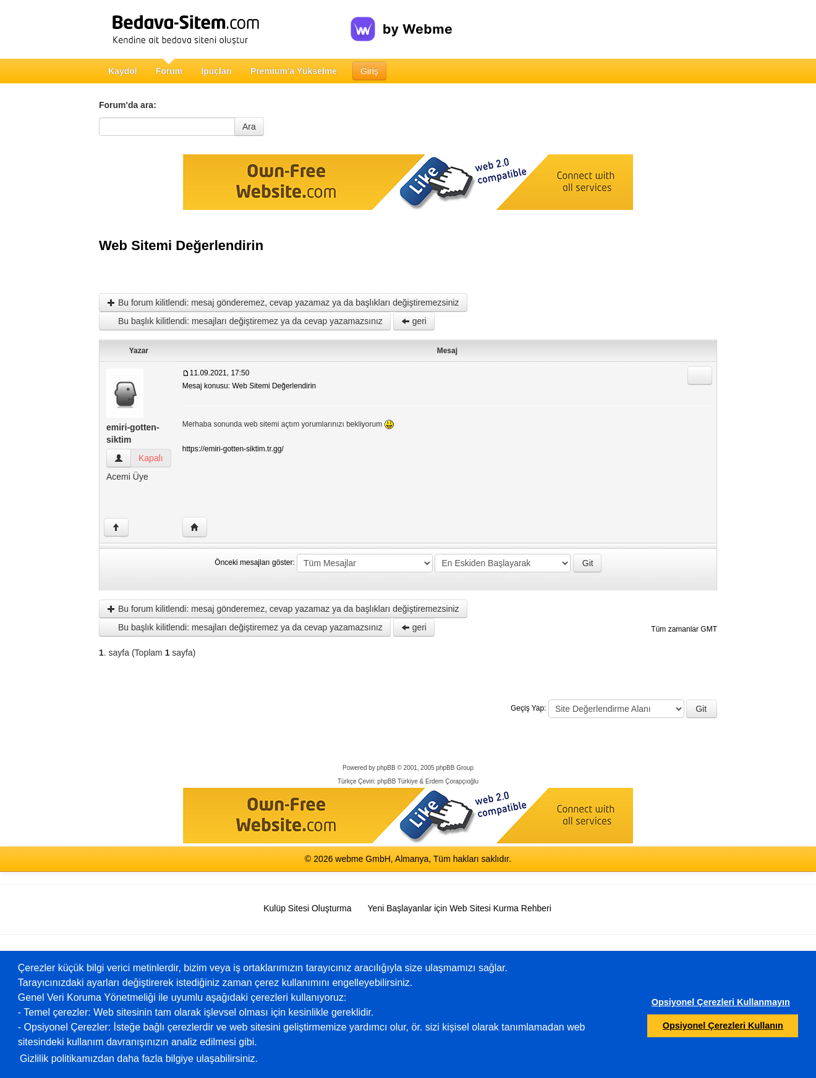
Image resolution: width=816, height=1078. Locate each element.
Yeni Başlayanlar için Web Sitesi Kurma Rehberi (459, 908)
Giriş (369, 71)
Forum (169, 71)
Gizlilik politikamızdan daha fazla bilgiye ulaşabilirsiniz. (139, 1058)
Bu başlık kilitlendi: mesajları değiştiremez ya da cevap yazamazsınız (245, 321)
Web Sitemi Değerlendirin (181, 245)
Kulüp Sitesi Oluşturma (307, 908)
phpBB (386, 767)
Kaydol (122, 71)
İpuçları (216, 71)
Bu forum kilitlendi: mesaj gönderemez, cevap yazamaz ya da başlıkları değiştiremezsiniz (283, 302)
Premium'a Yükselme (293, 71)
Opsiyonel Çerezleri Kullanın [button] (723, 1025)
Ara (249, 127)
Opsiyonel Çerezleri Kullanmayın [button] (721, 1002)
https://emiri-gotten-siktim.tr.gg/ (233, 449)
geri (414, 321)
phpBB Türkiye (397, 781)
